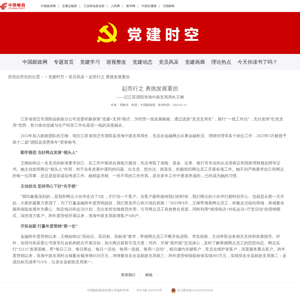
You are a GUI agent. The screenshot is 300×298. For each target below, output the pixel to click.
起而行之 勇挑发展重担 (109, 77)
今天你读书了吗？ (258, 62)
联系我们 (128, 275)
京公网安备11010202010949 (192, 290)
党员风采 (169, 62)
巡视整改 (116, 62)
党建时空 (56, 77)
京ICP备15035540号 (149, 290)
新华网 (130, 6)
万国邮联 (169, 6)
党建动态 (142, 62)
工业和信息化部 (94, 6)
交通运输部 (69, 6)
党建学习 (90, 62)
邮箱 (149, 275)
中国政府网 (48, 6)
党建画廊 (195, 62)
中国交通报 (149, 6)
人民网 (115, 6)
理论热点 (221, 62)
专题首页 (64, 62)
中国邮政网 (35, 62)
